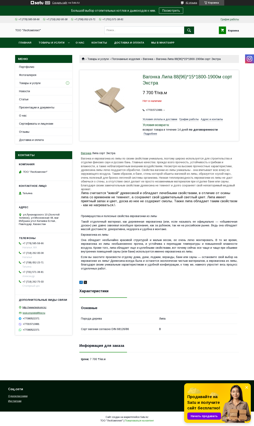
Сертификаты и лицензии (36, 123)
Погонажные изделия (126, 59)
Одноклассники (18, 396)
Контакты (99, 42)
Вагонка (148, 59)
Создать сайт (59, 2)
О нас (80, 42)
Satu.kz (144, 417)
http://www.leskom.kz (34, 307)
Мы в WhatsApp (162, 42)
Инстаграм (14, 400)
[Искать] (189, 30)
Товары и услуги (51, 42)
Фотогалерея (27, 75)
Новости (24, 91)
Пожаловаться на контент (139, 420)
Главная (25, 42)
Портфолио (26, 66)
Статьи (23, 99)
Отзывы (24, 131)
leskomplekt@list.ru (34, 312)
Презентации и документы (36, 107)
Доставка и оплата (129, 42)
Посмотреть (171, 10)
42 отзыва (191, 2)
